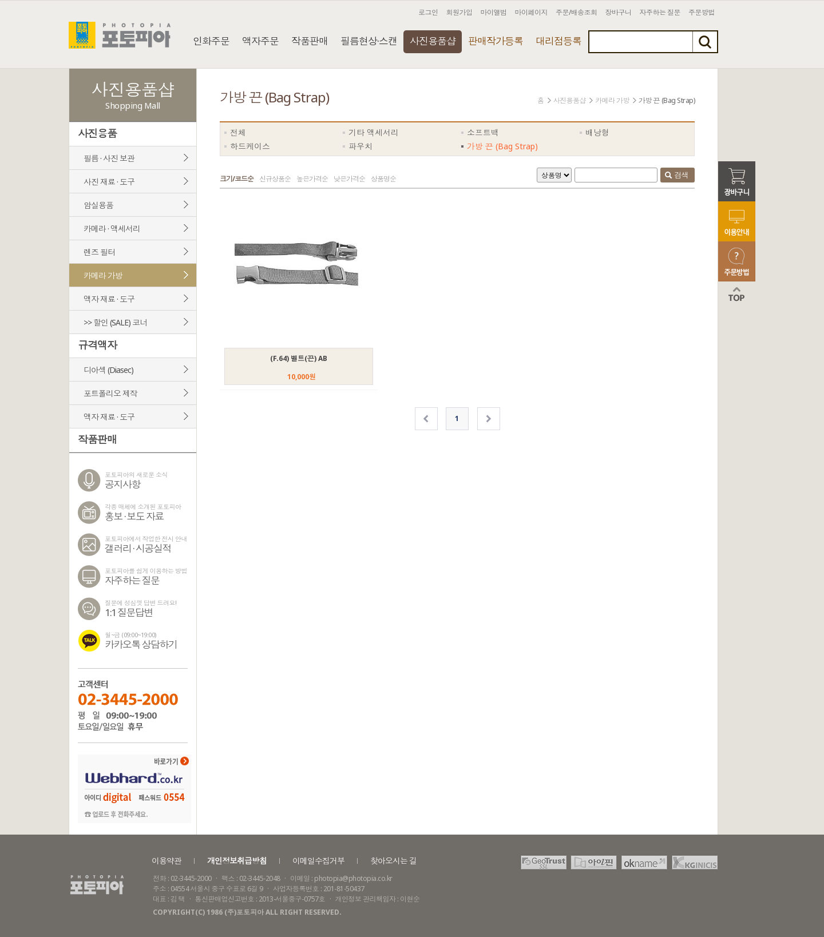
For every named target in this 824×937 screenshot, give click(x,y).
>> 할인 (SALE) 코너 (115, 322)
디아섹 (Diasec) (108, 369)
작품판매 (309, 40)
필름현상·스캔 (368, 40)
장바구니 (618, 12)
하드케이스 (250, 146)
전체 (238, 132)
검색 (676, 176)
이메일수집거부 (318, 860)
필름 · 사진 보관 (109, 158)
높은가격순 (312, 179)
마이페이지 (531, 12)
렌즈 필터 (99, 252)
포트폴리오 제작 (110, 393)
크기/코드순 (236, 179)
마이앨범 (494, 12)
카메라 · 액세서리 (112, 228)
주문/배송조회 (576, 12)
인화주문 (211, 40)
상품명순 (383, 179)
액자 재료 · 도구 (109, 298)
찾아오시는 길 (393, 860)
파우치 (360, 146)
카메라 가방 (103, 275)
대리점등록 (558, 40)
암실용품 (98, 205)
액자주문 (260, 40)
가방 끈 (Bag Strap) (502, 146)
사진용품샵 (432, 40)
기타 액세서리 (373, 132)
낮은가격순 (349, 179)
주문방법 (701, 12)
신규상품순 (275, 179)
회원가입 (459, 12)
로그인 (428, 12)
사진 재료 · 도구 (109, 181)
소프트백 (483, 132)
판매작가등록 (495, 40)
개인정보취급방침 (237, 860)
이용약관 (166, 860)
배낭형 (597, 132)
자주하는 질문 (660, 12)
